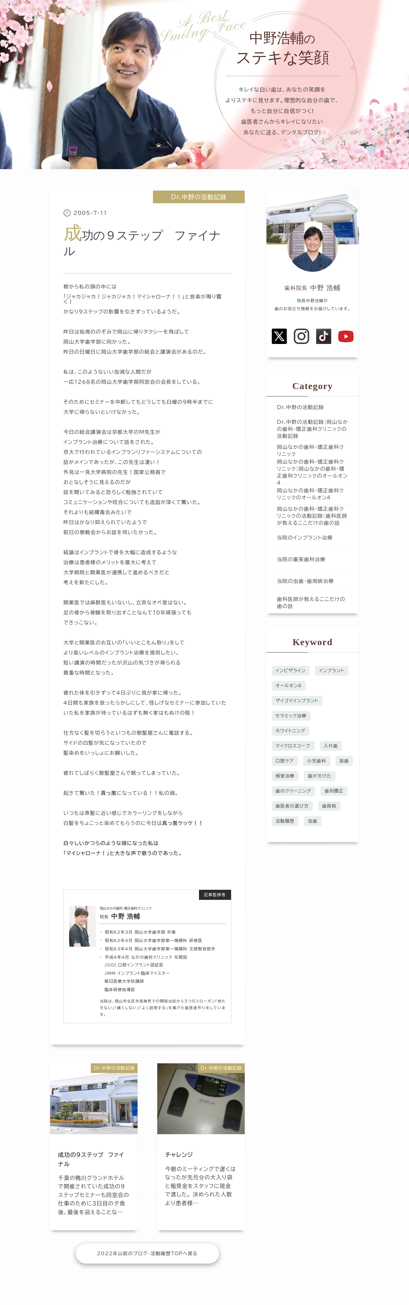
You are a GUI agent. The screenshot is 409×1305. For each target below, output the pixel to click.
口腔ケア (285, 761)
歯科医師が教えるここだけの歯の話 (311, 603)
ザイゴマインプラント (297, 701)
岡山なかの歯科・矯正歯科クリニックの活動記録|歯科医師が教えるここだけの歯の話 (312, 515)
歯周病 (329, 806)
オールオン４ (289, 686)
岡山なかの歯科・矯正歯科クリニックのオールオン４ (310, 494)
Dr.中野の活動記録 (199, 197)
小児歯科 (316, 761)
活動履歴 (285, 821)
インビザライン (291, 671)
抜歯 (344, 761)
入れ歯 (331, 746)
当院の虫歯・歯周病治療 (305, 581)
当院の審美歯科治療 (301, 559)
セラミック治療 (291, 716)
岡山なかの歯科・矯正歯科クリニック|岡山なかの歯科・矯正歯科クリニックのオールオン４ (312, 472)
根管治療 (285, 776)
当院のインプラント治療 (305, 537)
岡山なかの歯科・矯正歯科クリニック (310, 451)
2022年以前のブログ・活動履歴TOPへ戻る (147, 1253)
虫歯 (312, 821)
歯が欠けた (319, 776)
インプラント (332, 671)
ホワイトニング (291, 731)
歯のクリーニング (294, 791)
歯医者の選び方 (292, 806)
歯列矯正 (334, 791)
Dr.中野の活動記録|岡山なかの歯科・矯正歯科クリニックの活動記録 (312, 429)
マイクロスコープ (293, 746)
